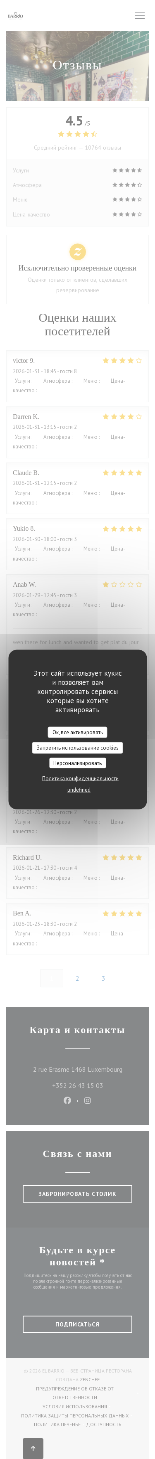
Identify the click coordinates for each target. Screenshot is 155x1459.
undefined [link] (79, 789)
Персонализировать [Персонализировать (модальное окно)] (77, 762)
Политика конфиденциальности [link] (80, 778)
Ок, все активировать (77, 732)
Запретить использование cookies (78, 747)
